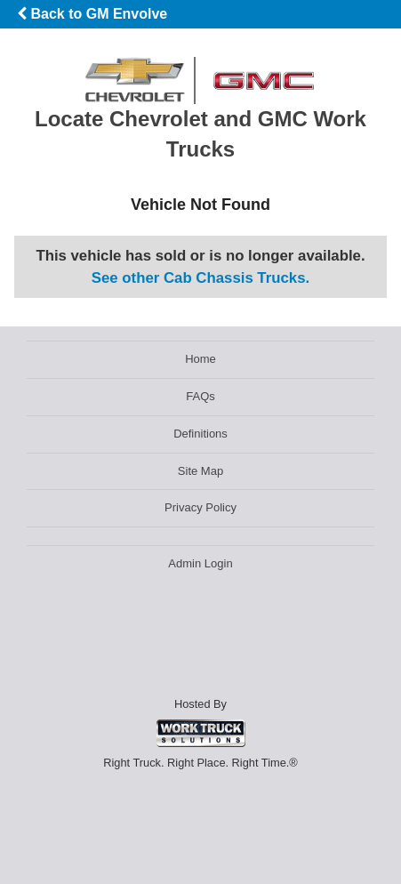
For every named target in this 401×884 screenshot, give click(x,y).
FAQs (200, 396)
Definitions (200, 433)
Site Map (200, 471)
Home (200, 359)
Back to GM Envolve (92, 13)
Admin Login (200, 563)
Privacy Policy (200, 507)
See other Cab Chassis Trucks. (200, 277)
